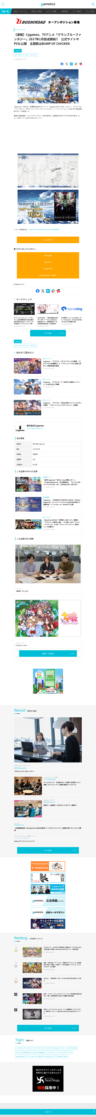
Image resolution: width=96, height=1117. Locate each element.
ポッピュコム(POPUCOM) (23, 1052)
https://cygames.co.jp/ (35, 428)
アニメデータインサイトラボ (41, 1048)
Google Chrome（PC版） (48, 275)
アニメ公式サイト (48, 240)
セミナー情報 (51, 11)
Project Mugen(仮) (38, 1052)
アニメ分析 (90, 11)
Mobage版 (48, 255)
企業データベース (20, 11)
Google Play (48, 268)
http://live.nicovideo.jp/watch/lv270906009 (44, 229)
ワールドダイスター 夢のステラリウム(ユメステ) (41, 1056)
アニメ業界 (76, 11)
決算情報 (64, 11)
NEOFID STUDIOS (62, 1056)
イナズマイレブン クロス (23, 1048)
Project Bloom (20, 1056)
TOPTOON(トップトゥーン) (59, 1048)
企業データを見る (48, 653)
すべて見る (48, 333)
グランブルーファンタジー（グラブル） (26, 55)
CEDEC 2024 (73, 1048)
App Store (48, 262)
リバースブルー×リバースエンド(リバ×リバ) (59, 1052)
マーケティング (20, 30)
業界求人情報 (36, 11)
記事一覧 (5, 11)
